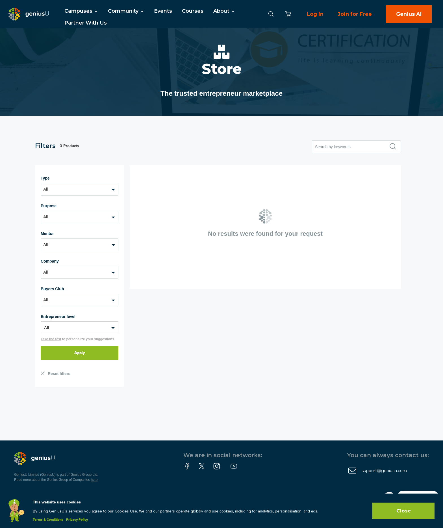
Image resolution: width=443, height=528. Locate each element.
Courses (192, 11)
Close (403, 511)
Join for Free (355, 14)
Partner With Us (85, 23)
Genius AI (409, 14)
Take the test (51, 339)
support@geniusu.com (384, 470)
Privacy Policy (77, 520)
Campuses (81, 11)
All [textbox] (45, 189)
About (224, 11)
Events (163, 11)
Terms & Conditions (48, 520)
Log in (315, 14)
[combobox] (79, 189)
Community (126, 11)
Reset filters (59, 373)
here (94, 480)
